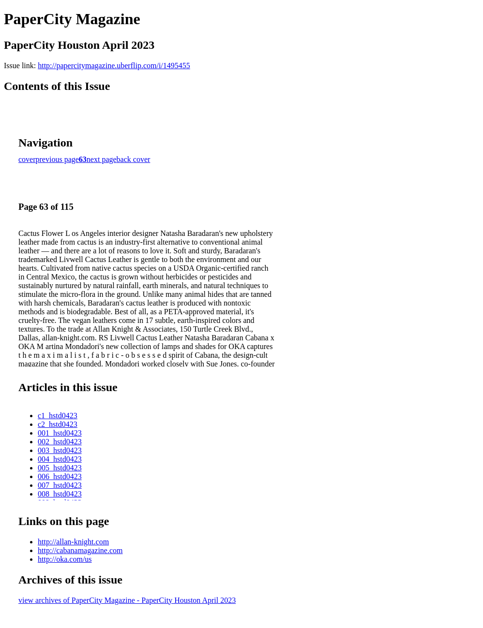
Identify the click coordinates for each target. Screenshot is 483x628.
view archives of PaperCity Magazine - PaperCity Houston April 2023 (127, 600)
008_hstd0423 (60, 494)
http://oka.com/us (65, 559)
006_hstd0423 (60, 476)
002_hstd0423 (60, 442)
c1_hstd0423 (57, 415)
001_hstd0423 (60, 433)
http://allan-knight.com (73, 542)
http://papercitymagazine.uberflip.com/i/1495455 (114, 65)
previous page (57, 159)
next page (102, 159)
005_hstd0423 (60, 468)
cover (27, 159)
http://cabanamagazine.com (80, 550)
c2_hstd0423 (57, 424)
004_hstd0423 (60, 459)
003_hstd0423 (60, 450)
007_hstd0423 (60, 485)
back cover (134, 159)
